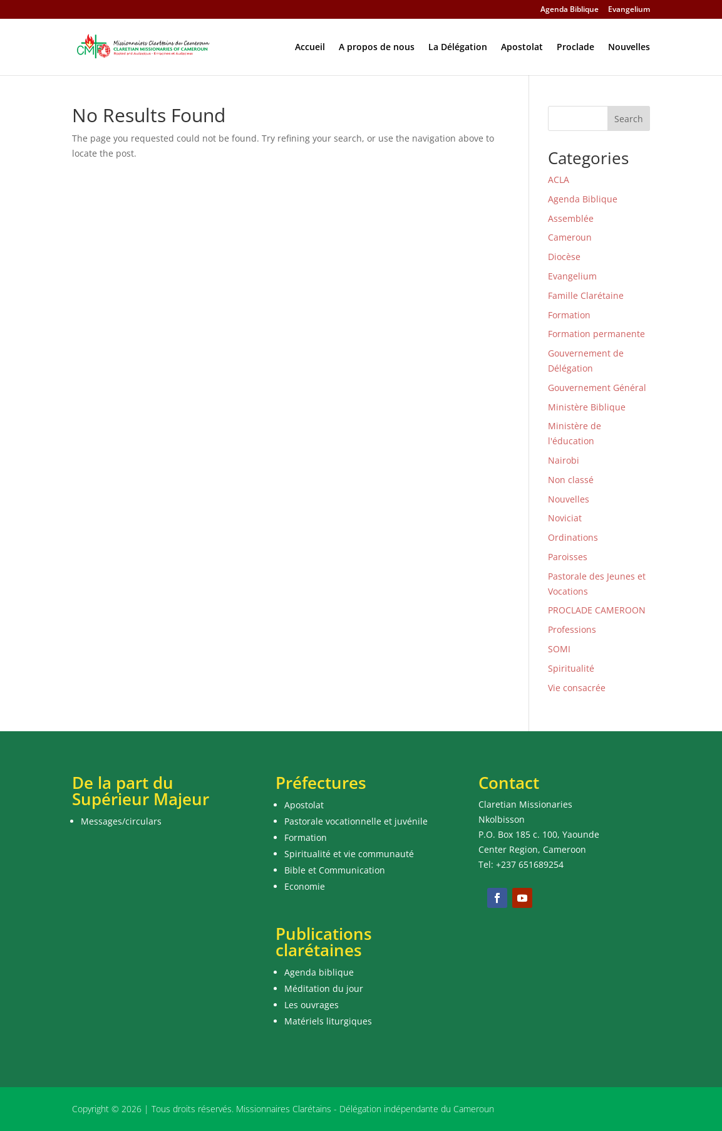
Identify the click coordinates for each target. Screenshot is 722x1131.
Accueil (310, 48)
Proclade (575, 48)
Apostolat (522, 48)
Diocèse (564, 257)
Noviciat (565, 518)
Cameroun (570, 237)
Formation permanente (596, 334)
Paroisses (567, 557)
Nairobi (563, 460)
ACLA (558, 179)
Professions (572, 629)
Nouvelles (629, 48)
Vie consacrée (577, 688)
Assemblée (571, 218)
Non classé (571, 480)
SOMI (559, 649)
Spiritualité (571, 668)
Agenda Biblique (569, 10)
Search (628, 119)
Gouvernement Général (597, 388)
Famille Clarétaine (586, 295)
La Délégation (457, 48)
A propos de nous (377, 48)
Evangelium (629, 10)
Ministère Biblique (587, 407)
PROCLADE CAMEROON (597, 610)
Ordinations (573, 537)
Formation (569, 315)
